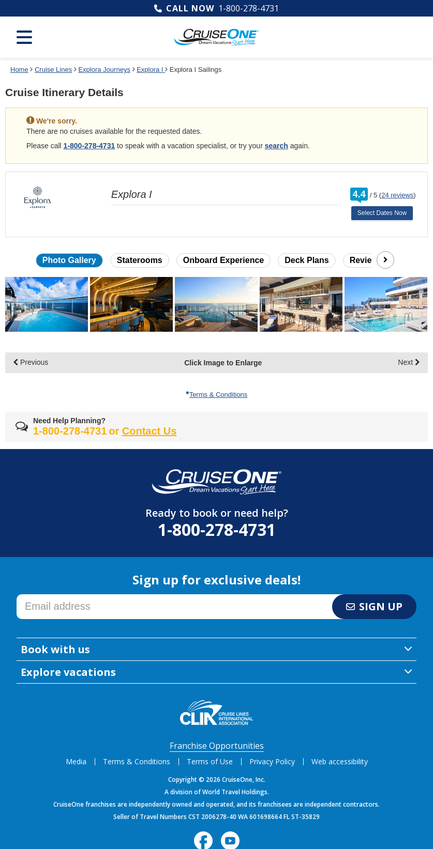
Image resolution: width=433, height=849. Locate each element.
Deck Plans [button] (307, 260)
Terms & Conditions (217, 394)
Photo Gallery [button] (69, 260)
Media (76, 761)
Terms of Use (210, 761)
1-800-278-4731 (248, 8)
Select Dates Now (382, 213)
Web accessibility (339, 761)
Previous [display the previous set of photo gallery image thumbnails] (30, 362)
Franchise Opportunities (217, 745)
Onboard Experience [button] (223, 260)
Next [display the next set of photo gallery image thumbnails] (409, 362)
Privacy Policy (272, 761)
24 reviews (397, 195)
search (276, 146)
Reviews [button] (366, 260)
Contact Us (149, 431)
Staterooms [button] (139, 260)
